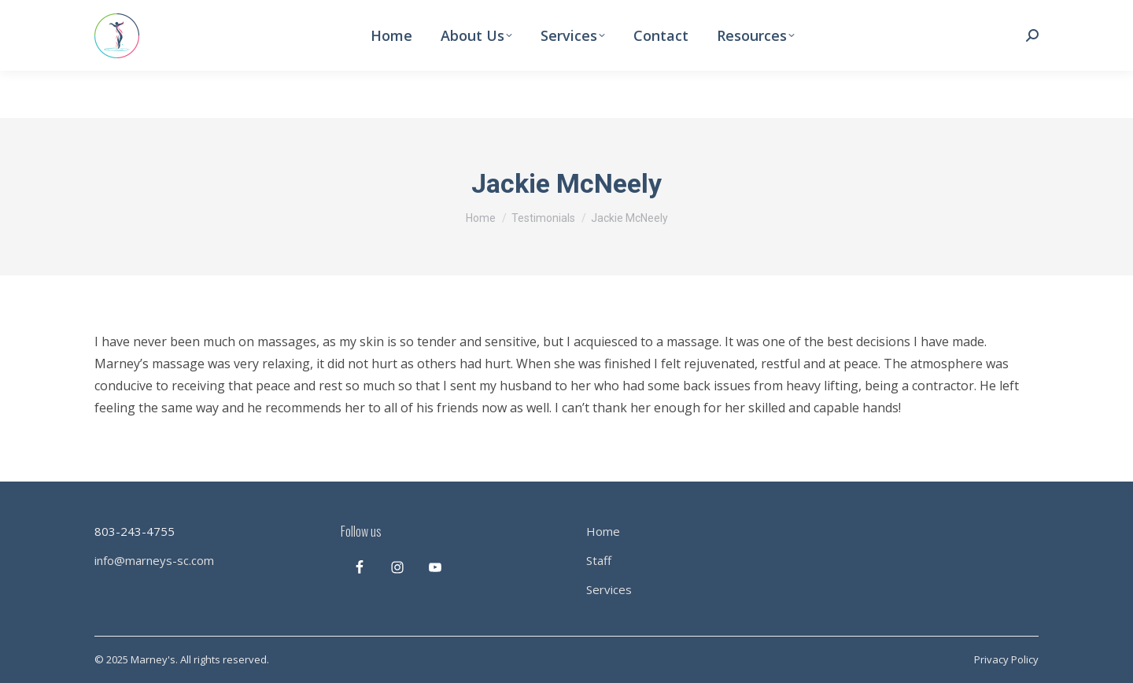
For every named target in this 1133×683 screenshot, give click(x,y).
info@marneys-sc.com (154, 560)
